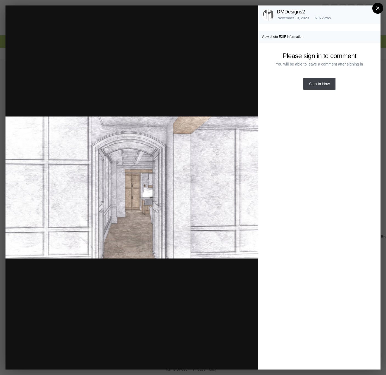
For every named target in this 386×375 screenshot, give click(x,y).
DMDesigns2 (291, 12)
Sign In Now (319, 84)
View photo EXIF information (282, 37)
